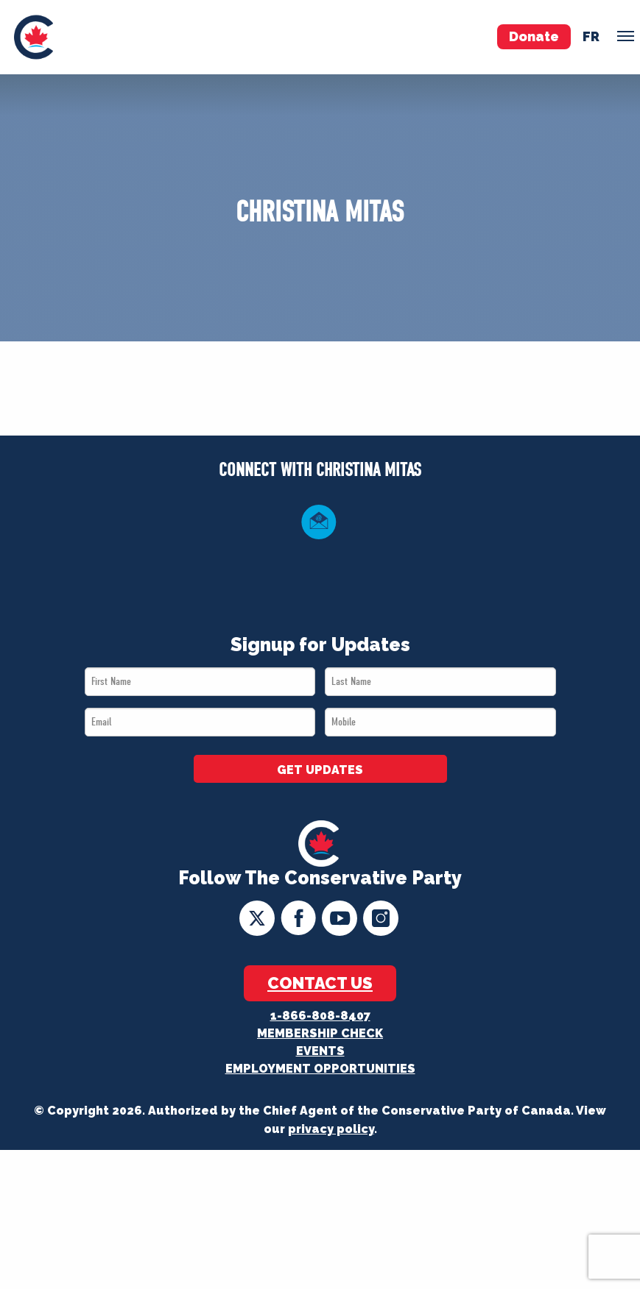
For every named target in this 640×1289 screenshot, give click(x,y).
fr (591, 36)
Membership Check (320, 1033)
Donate (534, 36)
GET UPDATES (320, 770)
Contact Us (320, 983)
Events (320, 1051)
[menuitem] (33, 37)
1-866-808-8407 (320, 1016)
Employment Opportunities (320, 1069)
